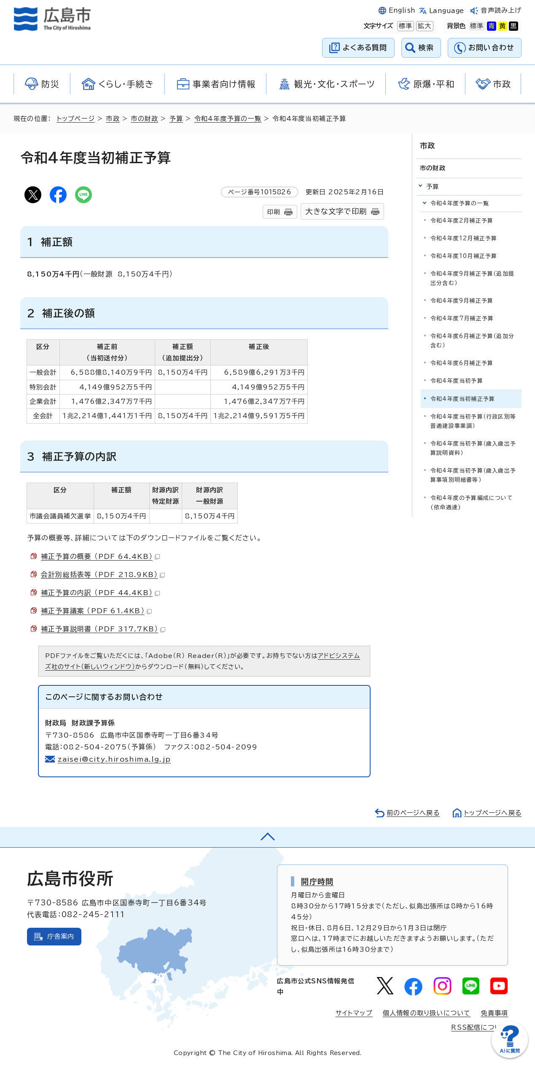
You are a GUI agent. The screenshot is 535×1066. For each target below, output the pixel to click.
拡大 (423, 26)
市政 (113, 118)
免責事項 (494, 1013)
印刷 (273, 212)
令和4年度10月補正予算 (463, 256)
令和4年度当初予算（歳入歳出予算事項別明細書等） (473, 475)
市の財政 (145, 118)
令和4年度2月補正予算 (461, 220)
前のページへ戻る (411, 813)
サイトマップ (354, 1013)
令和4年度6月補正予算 (461, 363)
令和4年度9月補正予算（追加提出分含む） (472, 278)
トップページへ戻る (492, 813)
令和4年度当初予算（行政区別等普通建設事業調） (473, 421)
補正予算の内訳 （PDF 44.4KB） (100, 592)
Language (446, 11)
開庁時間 (317, 881)
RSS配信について (479, 1027)
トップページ (76, 118)
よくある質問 (365, 47)
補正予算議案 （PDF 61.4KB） (96, 610)
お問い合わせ (491, 47)
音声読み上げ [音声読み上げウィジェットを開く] (501, 10)
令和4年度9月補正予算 (461, 300)
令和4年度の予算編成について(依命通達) (471, 502)
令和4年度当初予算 (456, 381)
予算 (176, 118)
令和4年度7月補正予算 (462, 318)
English (402, 10)
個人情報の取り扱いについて (427, 1013)
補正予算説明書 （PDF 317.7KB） (103, 629)
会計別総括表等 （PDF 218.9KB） (103, 574)
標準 (404, 26)
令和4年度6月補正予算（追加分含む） (472, 340)
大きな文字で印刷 (336, 211)
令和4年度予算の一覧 (228, 118)
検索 (426, 47)
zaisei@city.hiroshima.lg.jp (114, 759)
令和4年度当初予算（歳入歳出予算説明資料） (473, 448)
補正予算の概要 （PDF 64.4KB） (100, 556)
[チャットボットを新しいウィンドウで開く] (510, 1056)
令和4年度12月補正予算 (463, 238)
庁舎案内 (61, 936)
